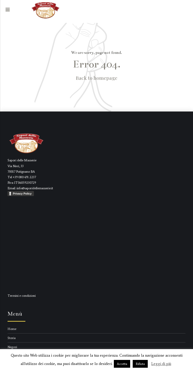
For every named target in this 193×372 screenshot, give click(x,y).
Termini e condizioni (22, 295)
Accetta (122, 364)
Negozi (12, 347)
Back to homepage (96, 78)
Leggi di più (161, 363)
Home (12, 329)
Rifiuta (140, 364)
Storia (12, 338)
